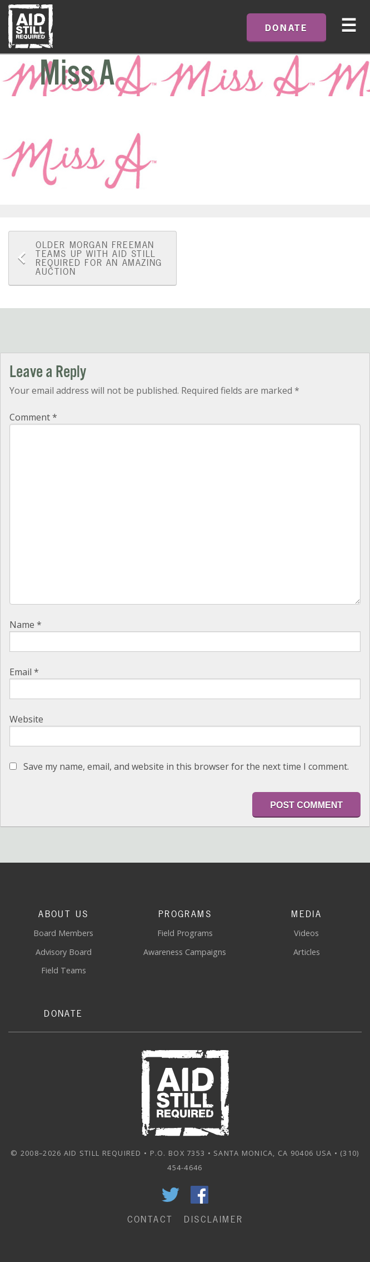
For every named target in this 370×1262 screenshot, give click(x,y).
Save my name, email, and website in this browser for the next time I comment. (186, 766)
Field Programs (185, 933)
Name (25, 624)
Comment (33, 417)
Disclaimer (213, 1219)
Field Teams (63, 970)
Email (24, 672)
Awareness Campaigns (184, 952)
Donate (63, 1013)
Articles (306, 952)
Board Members (63, 933)
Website (26, 719)
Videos (306, 933)
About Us (63, 914)
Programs (185, 914)
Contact (150, 1219)
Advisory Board (64, 952)
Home (30, 26)
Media (306, 914)
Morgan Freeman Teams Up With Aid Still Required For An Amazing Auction (99, 258)
